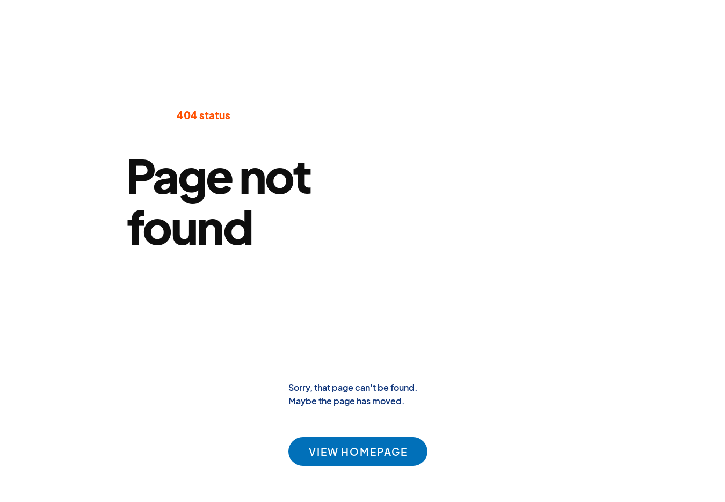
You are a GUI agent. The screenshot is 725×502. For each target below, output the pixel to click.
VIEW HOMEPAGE (358, 451)
